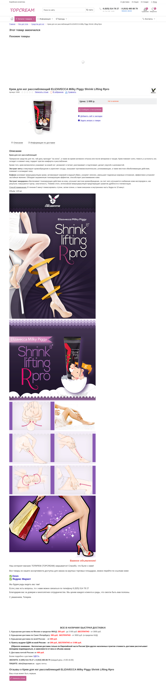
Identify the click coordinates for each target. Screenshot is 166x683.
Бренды (62, 19)
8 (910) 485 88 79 (130, 9)
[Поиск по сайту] (64, 10)
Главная (12, 24)
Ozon (15, 576)
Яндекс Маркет (21, 579)
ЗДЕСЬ (36, 656)
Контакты (149, 19)
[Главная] (11, 19)
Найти (89, 10)
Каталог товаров (25, 19)
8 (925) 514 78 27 (111, 9)
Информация (45, 19)
